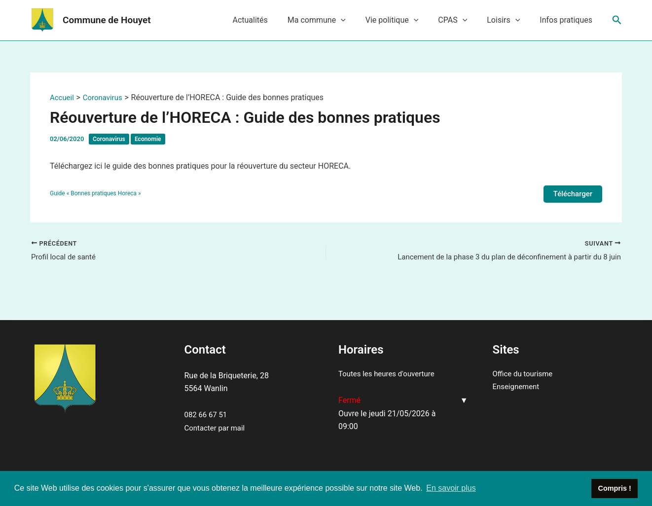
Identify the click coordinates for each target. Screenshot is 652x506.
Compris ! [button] (614, 488)
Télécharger (571, 194)
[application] (358, 20)
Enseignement (518, 387)
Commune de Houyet (107, 20)
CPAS (462, 20)
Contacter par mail (216, 428)
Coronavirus (110, 139)
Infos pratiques (568, 20)
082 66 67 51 (207, 414)
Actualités (271, 20)
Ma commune (334, 20)
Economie (151, 139)
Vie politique (406, 20)
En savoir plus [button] (451, 488)
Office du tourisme (525, 373)
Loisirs (509, 20)
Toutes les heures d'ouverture (389, 373)
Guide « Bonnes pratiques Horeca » (98, 194)
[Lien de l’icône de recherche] (617, 20)
